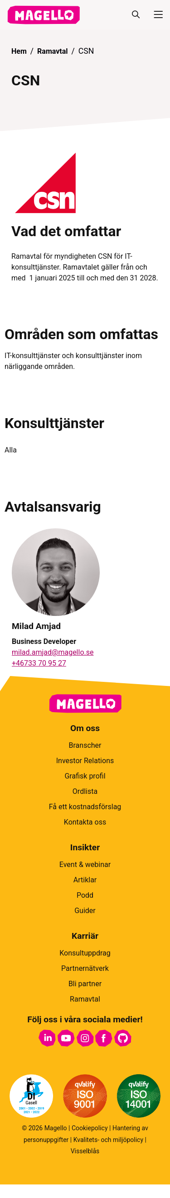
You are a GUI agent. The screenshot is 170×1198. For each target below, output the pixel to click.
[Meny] (154, 14)
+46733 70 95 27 (39, 663)
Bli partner (85, 983)
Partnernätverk (85, 968)
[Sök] (135, 15)
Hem (19, 51)
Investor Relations (85, 760)
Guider (85, 910)
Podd (85, 895)
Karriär (85, 936)
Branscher (85, 745)
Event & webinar (85, 864)
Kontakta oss (85, 822)
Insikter (85, 847)
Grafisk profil (84, 776)
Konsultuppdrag (85, 953)
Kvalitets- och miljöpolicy (108, 1139)
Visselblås (85, 1151)
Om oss (85, 728)
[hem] (43, 15)
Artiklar (85, 880)
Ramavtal (52, 51)
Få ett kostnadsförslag (85, 806)
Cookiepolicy (90, 1128)
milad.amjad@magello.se (52, 652)
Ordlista (85, 791)
